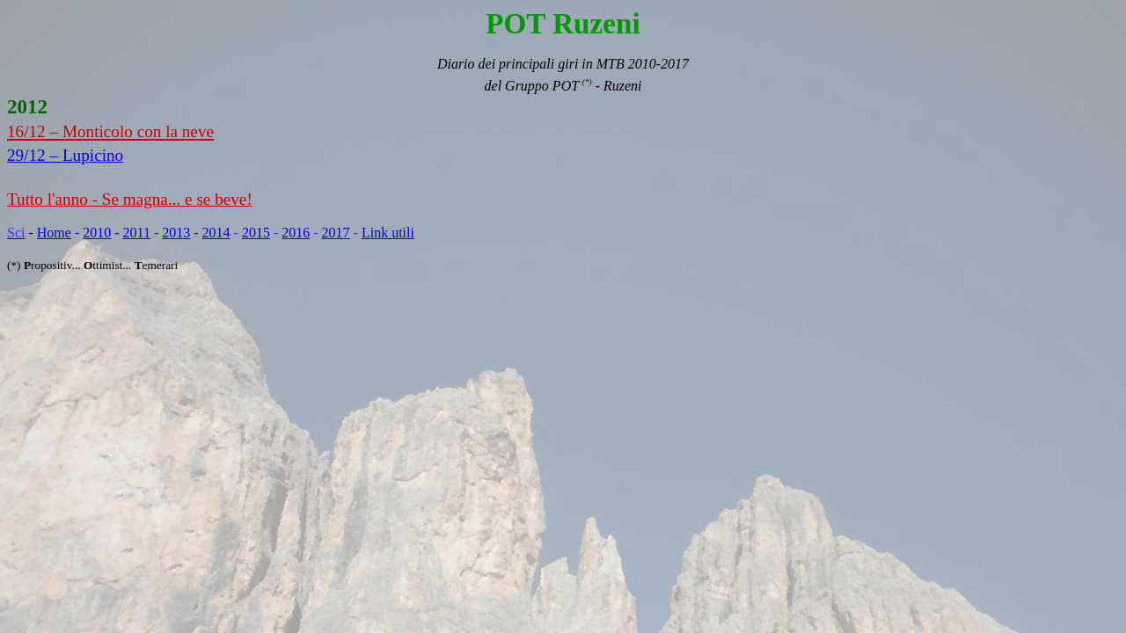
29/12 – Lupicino (65, 155)
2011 (136, 232)
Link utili (388, 232)
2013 (176, 232)
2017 (336, 232)
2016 (296, 232)
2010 (97, 232)
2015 (256, 232)
